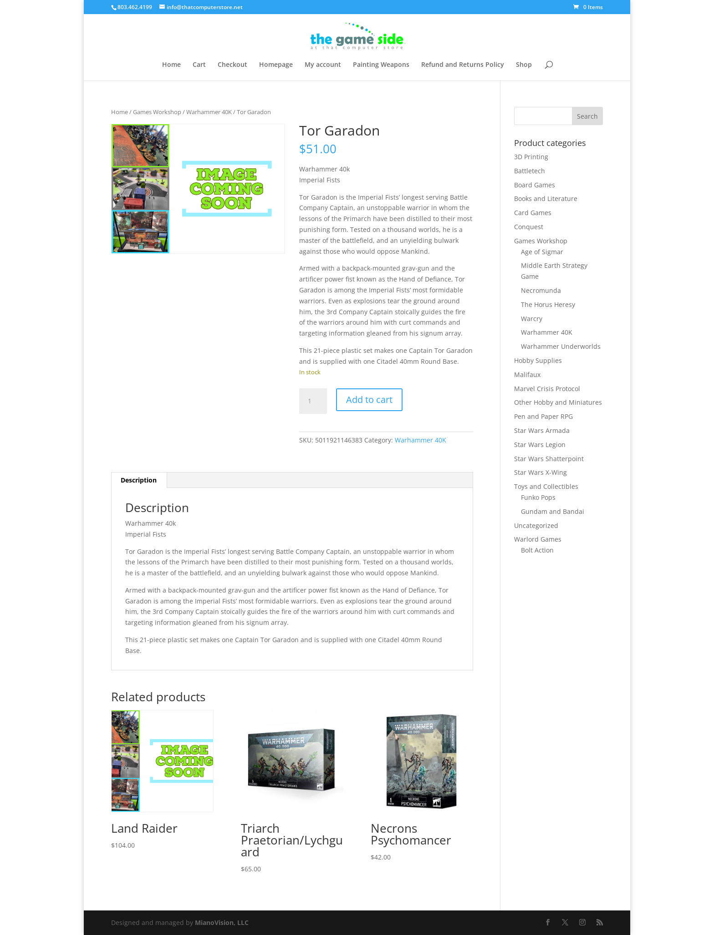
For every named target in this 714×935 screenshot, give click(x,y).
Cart (199, 65)
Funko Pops (538, 497)
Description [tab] (139, 480)
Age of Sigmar (542, 251)
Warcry (531, 318)
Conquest (528, 226)
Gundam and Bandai (552, 511)
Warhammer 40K (209, 112)
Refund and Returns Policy (462, 65)
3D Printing (531, 156)
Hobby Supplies (538, 360)
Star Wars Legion (540, 444)
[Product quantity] (312, 401)
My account (323, 65)
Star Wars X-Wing (540, 472)
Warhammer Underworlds (561, 346)
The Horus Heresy (548, 304)
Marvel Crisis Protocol (547, 388)
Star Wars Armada (542, 430)
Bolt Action (537, 550)
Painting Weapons (381, 65)
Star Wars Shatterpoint (549, 458)
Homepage (276, 65)
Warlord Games (537, 539)
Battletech (529, 170)
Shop (524, 65)
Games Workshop (157, 112)
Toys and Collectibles (546, 486)
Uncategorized (536, 525)
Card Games (532, 212)
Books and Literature (545, 198)
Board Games (534, 185)
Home (171, 65)
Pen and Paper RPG (543, 416)
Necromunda (541, 290)
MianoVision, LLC (222, 922)
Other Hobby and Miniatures (558, 402)
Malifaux (527, 374)
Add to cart (369, 399)
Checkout (232, 65)
